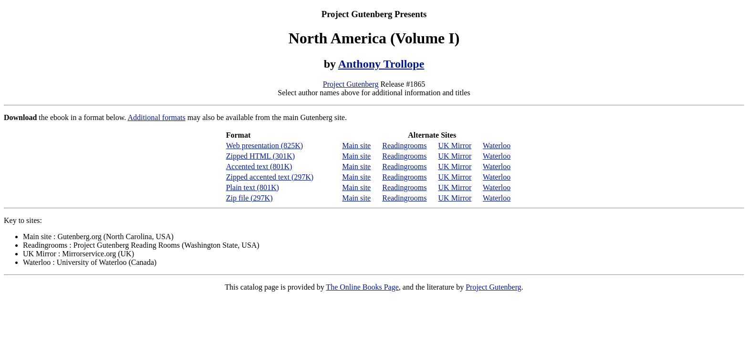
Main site (356, 145)
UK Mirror (455, 145)
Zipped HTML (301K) (260, 156)
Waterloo (496, 145)
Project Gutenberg (351, 84)
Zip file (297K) (249, 198)
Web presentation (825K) (264, 145)
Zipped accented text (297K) (269, 177)
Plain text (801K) (252, 187)
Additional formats (156, 117)
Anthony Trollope (381, 64)
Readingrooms (404, 145)
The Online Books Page (362, 287)
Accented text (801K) (259, 166)
